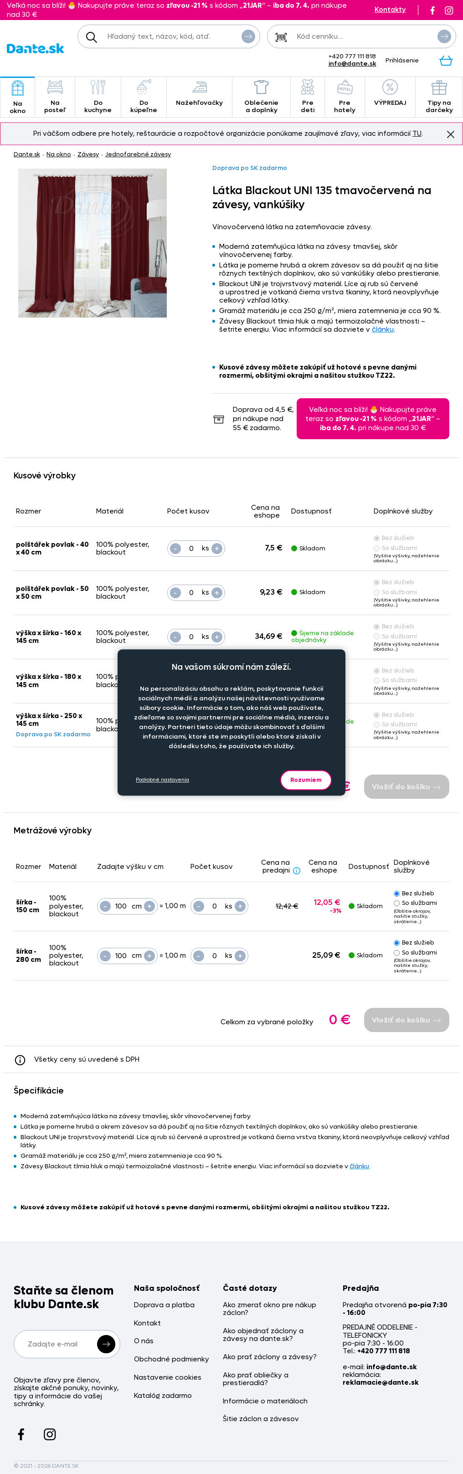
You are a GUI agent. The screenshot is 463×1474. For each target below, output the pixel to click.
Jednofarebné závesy (138, 154)
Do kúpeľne (143, 96)
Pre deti (307, 96)
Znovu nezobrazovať (450, 134)
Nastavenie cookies (167, 1378)
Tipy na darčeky (439, 96)
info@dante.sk (352, 63)
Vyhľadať (248, 36)
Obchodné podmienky (171, 1359)
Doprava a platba (164, 1305)
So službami (395, 548)
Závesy (88, 154)
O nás (144, 1341)
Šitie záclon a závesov (261, 1419)
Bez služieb (394, 538)
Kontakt (147, 1323)
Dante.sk (27, 154)
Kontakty (390, 10)
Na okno (18, 97)
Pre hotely (344, 96)
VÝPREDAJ (390, 93)
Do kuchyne (98, 96)
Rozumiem (306, 780)
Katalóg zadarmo (163, 1396)
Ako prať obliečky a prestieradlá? (255, 1379)
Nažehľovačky (199, 93)
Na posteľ (55, 96)
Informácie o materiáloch (265, 1401)
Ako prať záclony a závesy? (270, 1357)
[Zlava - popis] (296, 870)
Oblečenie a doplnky (261, 96)
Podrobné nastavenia (162, 779)
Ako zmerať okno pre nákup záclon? (269, 1309)
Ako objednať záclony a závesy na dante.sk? (263, 1335)
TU (417, 133)
